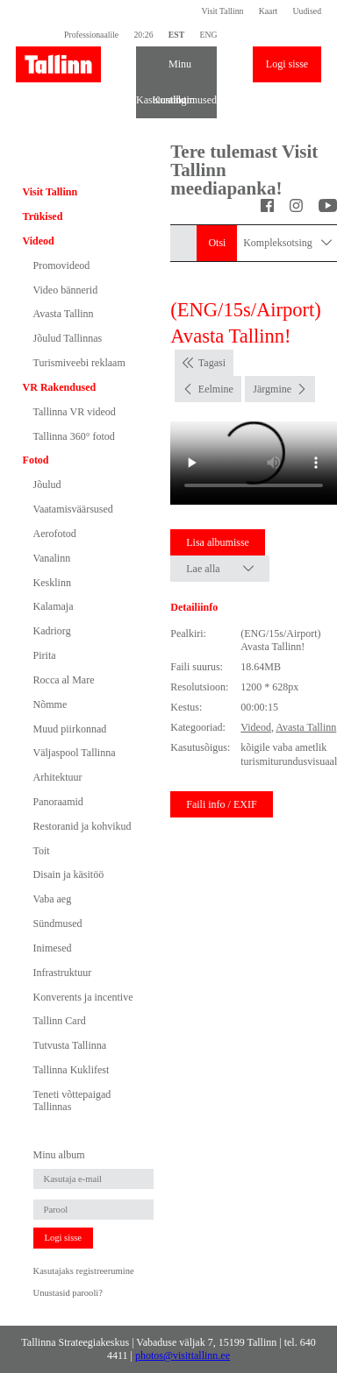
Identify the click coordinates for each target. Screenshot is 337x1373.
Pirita (44, 655)
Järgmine (272, 389)
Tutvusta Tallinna (70, 1045)
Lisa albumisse (217, 542)
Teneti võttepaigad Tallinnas (72, 1100)
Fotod (36, 460)
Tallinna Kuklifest (71, 1070)
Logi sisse (287, 64)
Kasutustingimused (144, 100)
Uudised (307, 11)
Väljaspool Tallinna (74, 753)
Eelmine (215, 389)
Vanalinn (52, 558)
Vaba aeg (52, 899)
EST (176, 34)
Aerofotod (54, 533)
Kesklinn (52, 583)
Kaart (268, 11)
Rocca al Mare (64, 680)
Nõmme (50, 704)
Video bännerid (65, 290)
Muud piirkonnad (70, 729)
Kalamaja (53, 606)
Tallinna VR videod (74, 412)
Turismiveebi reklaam (79, 363)
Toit (41, 851)
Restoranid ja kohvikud (82, 826)
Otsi (217, 243)
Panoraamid (58, 802)
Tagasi (212, 363)
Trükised (43, 216)
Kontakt (160, 100)
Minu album (176, 70)
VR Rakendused (60, 387)
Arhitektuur (57, 777)
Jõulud (47, 484)
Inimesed (52, 948)
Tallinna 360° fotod (74, 436)
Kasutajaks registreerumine (83, 1271)
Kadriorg (52, 631)
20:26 (143, 34)
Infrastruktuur (62, 972)
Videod (38, 241)
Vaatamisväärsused (73, 509)
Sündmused (57, 923)
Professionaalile (91, 34)
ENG (208, 34)
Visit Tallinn (223, 11)
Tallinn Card (59, 1021)
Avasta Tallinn (63, 314)
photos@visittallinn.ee (182, 1355)
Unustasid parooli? (68, 1293)
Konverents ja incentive (83, 997)
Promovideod (61, 265)
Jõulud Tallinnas (68, 338)
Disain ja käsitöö (68, 874)
